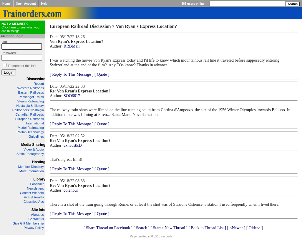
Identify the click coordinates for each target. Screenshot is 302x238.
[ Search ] (142, 228)
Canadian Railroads (29, 114)
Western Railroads (30, 88)
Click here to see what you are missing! (20, 27)
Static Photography (30, 154)
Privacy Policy (34, 227)
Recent (39, 83)
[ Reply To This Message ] (71, 74)
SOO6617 (72, 96)
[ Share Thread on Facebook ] (108, 228)
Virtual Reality (34, 197)
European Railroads (29, 119)
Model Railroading (31, 127)
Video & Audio (34, 149)
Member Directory (31, 166)
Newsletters (35, 188)
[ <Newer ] (236, 228)
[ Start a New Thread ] (169, 228)
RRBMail (71, 46)
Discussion (35, 79)
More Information (31, 171)
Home (6, 3)
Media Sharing (33, 145)
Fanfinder (37, 184)
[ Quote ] (101, 74)
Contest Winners (32, 193)
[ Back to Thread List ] (207, 228)
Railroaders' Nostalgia (28, 110)
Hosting (38, 162)
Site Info (38, 210)
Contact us (36, 219)
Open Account (26, 3)
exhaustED (73, 145)
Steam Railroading (30, 101)
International (35, 123)
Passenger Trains (31, 97)
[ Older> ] (254, 228)
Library (39, 179)
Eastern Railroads (31, 92)
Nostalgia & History (30, 105)
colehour (71, 190)
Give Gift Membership (28, 223)
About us (37, 214)
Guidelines (36, 136)
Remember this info (22, 65)
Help (44, 3)
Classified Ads (34, 201)
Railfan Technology (30, 132)
